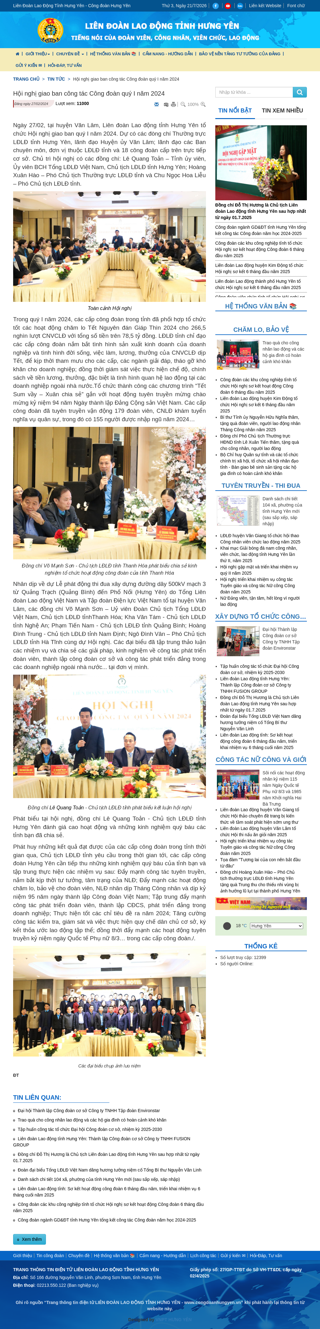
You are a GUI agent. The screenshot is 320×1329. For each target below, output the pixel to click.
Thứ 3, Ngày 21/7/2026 (184, 5)
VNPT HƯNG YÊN (173, 1319)
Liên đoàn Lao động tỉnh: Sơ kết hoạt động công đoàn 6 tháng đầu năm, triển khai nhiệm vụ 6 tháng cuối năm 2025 (258, 741)
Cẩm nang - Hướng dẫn (167, 54)
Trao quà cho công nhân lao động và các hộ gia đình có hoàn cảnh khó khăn (91, 1119)
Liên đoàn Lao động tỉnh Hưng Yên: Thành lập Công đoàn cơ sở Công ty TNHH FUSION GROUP (255, 685)
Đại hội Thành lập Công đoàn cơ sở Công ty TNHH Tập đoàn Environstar (88, 1110)
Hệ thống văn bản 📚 (113, 54)
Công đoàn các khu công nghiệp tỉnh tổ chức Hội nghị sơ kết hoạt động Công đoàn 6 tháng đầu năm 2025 (259, 249)
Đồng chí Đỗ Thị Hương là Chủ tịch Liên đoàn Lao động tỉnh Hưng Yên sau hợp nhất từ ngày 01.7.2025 (260, 211)
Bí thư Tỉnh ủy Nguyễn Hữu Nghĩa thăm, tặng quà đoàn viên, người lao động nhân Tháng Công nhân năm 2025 (260, 423)
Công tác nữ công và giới (261, 759)
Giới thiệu (38, 54)
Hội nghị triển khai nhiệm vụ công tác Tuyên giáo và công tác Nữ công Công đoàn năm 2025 (257, 585)
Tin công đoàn (50, 1255)
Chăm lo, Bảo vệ (261, 329)
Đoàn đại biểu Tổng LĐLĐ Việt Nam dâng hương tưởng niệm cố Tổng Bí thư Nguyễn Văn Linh (109, 1169)
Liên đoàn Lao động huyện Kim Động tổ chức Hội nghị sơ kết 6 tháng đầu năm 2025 (259, 404)
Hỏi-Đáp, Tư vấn (65, 65)
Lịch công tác (203, 1255)
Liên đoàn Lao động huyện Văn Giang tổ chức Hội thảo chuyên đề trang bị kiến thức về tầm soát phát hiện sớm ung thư (259, 816)
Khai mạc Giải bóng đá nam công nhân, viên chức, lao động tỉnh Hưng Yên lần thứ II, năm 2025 (258, 554)
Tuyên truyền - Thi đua (261, 485)
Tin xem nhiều (282, 110)
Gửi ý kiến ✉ (29, 65)
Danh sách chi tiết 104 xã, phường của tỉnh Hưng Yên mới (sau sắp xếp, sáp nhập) (98, 1179)
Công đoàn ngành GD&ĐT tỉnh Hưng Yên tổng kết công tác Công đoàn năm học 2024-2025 (106, 1219)
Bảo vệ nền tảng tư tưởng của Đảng (239, 54)
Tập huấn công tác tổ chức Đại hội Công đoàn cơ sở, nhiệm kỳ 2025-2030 (89, 1129)
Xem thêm (31, 1239)
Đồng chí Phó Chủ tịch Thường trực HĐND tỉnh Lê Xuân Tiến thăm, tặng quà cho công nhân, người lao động (259, 442)
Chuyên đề (70, 54)
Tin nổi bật (235, 110)
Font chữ (296, 5)
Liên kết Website (265, 5)
